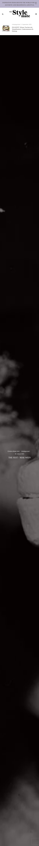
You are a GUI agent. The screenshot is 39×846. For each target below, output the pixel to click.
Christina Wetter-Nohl (13, 451)
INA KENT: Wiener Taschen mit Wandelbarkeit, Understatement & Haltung (22, 29)
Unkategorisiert (16, 24)
